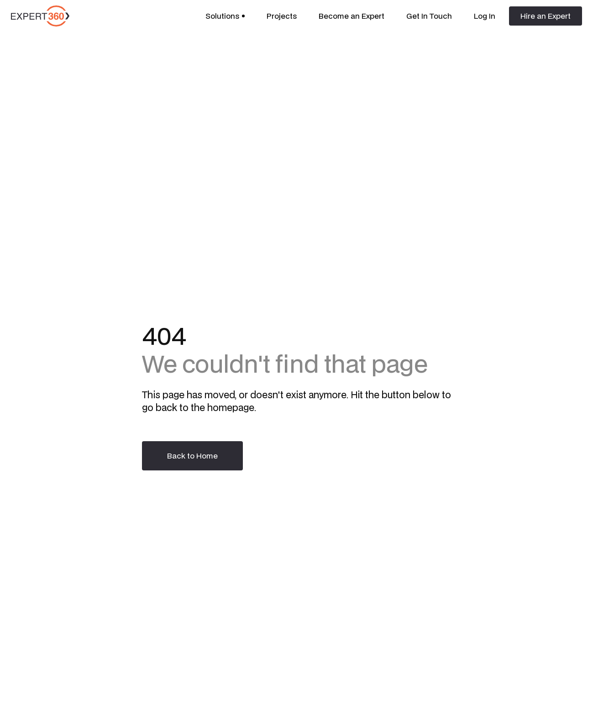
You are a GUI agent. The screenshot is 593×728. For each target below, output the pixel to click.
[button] (225, 16)
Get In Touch (429, 16)
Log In (484, 16)
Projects (282, 16)
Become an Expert (351, 16)
